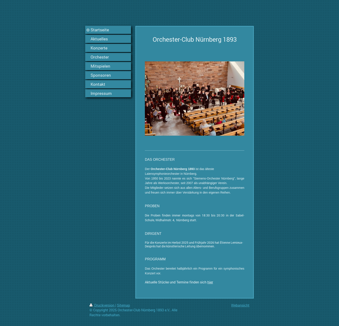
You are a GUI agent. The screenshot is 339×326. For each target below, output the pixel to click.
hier (210, 282)
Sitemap (123, 305)
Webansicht (240, 305)
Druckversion (102, 305)
